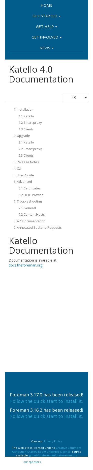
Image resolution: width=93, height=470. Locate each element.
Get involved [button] (46, 37)
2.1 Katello (26, 142)
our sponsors (32, 462)
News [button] (47, 47)
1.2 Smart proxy (30, 122)
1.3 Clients (26, 129)
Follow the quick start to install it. (46, 401)
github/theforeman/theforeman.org (53, 455)
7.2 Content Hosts (32, 214)
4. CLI (17, 168)
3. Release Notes (26, 162)
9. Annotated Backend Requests (38, 227)
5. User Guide (24, 175)
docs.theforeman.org (25, 265)
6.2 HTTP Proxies (31, 195)
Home (46, 5)
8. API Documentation (29, 221)
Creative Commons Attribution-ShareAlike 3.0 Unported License (46, 449)
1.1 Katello (26, 116)
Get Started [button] (46, 15)
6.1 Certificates (30, 188)
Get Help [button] (46, 26)
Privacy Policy (53, 441)
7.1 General (27, 208)
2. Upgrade (22, 135)
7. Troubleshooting (28, 201)
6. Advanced (23, 181)
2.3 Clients (26, 155)
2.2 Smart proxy (30, 149)
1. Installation (23, 109)
